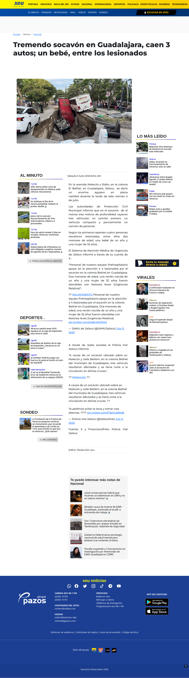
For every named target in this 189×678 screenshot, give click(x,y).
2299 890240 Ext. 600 (65, 617)
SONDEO (29, 412)
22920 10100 (61, 596)
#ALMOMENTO (82, 294)
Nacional (87, 4)
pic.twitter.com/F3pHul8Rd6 (105, 412)
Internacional (103, 4)
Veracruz (46, 4)
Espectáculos (149, 4)
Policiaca (133, 4)
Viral (73, 12)
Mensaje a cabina (105, 599)
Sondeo (103, 12)
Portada (33, 4)
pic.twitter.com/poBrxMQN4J (88, 322)
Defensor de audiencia (62, 632)
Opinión (92, 12)
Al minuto (33, 12)
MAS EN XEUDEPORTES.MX (46, 386)
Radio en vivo (103, 596)
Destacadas (61, 12)
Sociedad (164, 4)
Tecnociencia (180, 4)
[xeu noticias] (19, 4)
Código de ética (130, 632)
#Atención (79, 377)
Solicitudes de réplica (87, 632)
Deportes (119, 4)
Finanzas (46, 12)
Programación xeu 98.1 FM (110, 606)
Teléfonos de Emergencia (109, 603)
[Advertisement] (40, 288)
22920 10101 (61, 599)
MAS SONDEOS (48, 439)
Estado (75, 4)
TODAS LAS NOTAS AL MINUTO (45, 261)
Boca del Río (61, 4)
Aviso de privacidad (110, 632)
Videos (82, 12)
